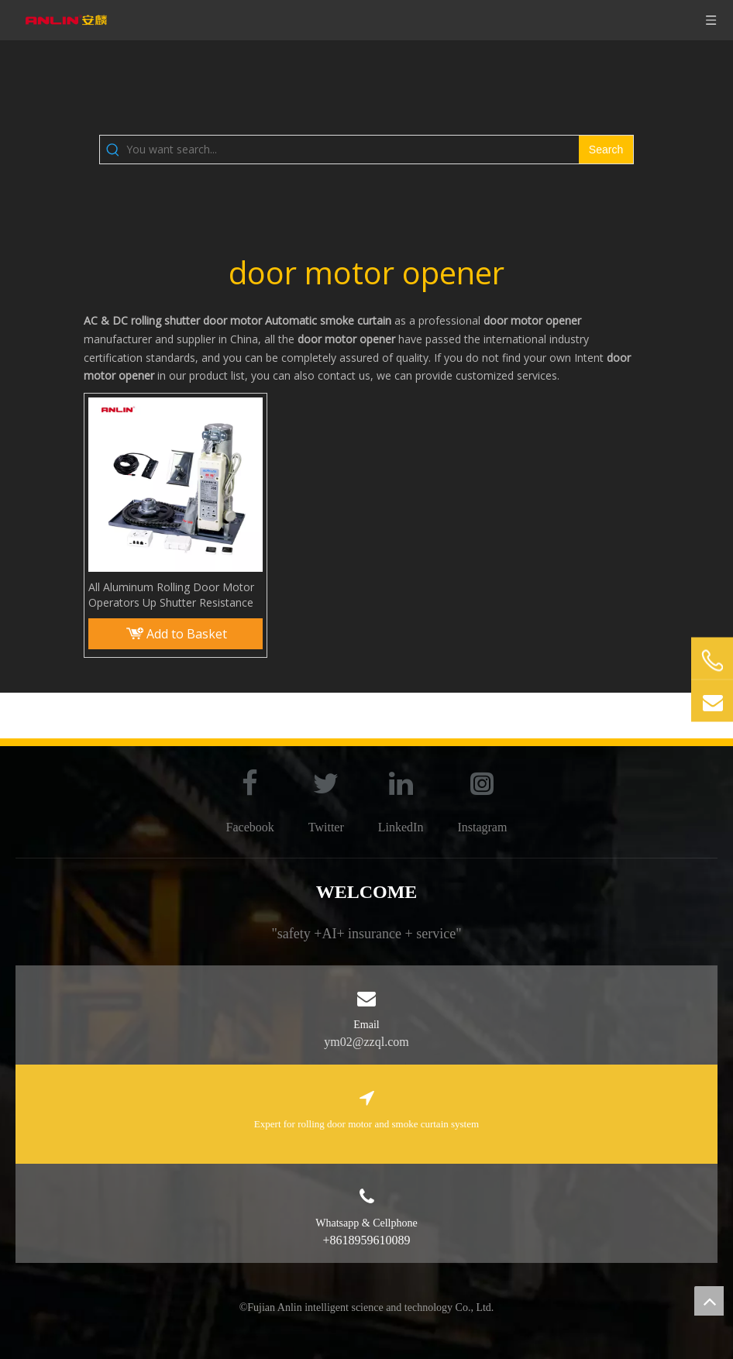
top (709, 1301)
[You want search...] (352, 149)
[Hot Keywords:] (606, 149)
